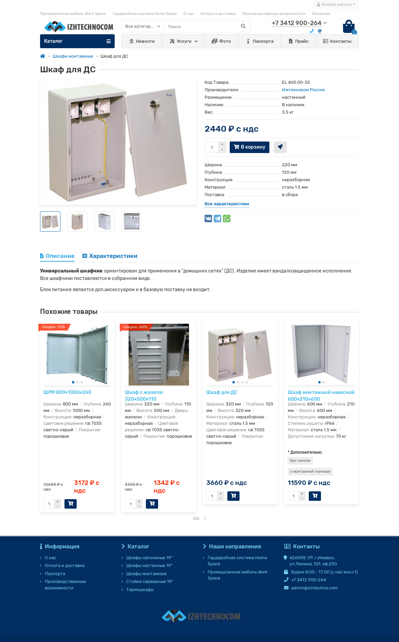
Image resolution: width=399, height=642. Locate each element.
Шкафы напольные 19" (149, 557)
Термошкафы (140, 589)
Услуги (180, 41)
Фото (221, 41)
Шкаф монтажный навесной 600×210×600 (321, 396)
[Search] (207, 26)
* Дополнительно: (305, 455)
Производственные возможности (273, 14)
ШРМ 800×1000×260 (67, 392)
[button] (196, 522)
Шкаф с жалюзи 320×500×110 (144, 396)
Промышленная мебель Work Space (73, 14)
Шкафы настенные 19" (149, 565)
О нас (189, 14)
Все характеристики (227, 203)
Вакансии (321, 14)
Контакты (337, 41)
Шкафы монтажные (73, 56)
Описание (57, 255)
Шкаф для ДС (222, 392)
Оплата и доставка (218, 14)
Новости (142, 41)
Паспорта (259, 41)
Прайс (298, 41)
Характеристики (109, 255)
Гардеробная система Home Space (145, 14)
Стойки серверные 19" (149, 581)
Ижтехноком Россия (303, 89)
